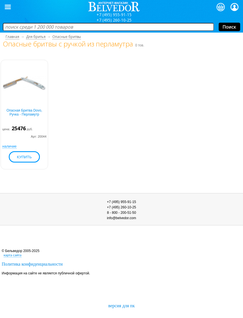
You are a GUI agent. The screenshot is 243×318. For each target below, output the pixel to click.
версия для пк (121, 305)
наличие (9, 146)
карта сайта (12, 255)
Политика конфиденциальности (32, 264)
